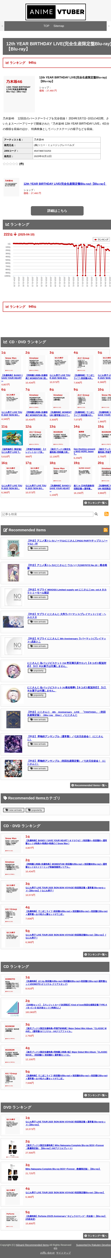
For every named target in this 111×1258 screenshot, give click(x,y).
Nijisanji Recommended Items (32, 1245)
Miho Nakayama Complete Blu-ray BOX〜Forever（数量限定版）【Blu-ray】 (63, 1169)
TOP (46, 26)
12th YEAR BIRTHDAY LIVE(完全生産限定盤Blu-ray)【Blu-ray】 (65, 183)
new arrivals (38, 548)
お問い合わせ (47, 1252)
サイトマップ (63, 1252)
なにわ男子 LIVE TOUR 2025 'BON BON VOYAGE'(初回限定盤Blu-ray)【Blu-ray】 (65, 1192)
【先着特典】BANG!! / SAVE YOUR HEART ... (12, 378)
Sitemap (59, 26)
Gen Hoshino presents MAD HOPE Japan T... (84, 451)
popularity (37, 670)
